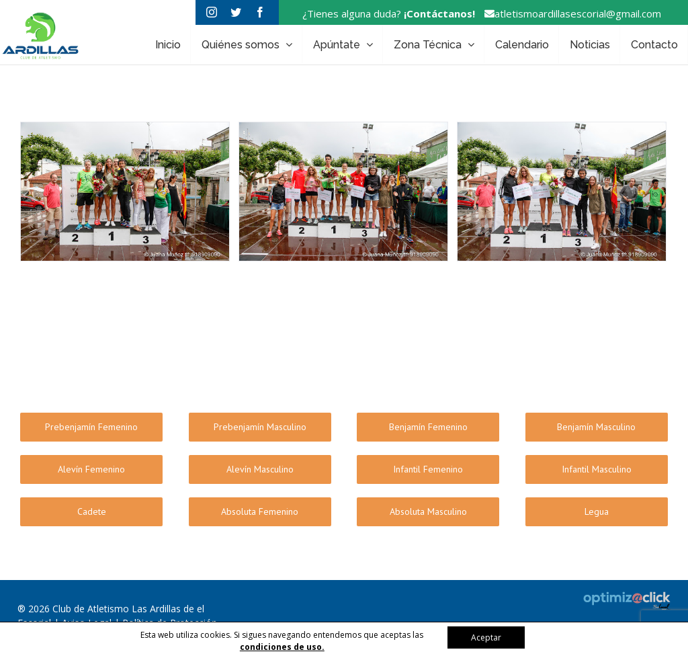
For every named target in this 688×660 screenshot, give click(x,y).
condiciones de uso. (282, 647)
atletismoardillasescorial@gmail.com (569, 13)
